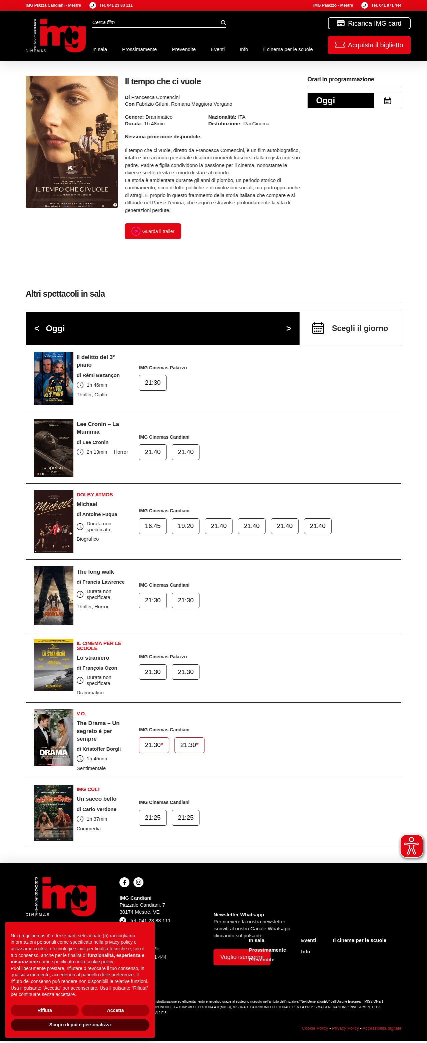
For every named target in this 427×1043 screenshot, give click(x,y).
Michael (88, 505)
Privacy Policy (345, 1029)
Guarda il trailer (153, 231)
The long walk (96, 573)
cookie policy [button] (99, 961)
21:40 (153, 455)
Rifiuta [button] (44, 1010)
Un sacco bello (98, 800)
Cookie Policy (315, 1029)
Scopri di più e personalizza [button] (80, 1024)
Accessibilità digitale (382, 1029)
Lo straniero (94, 659)
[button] (369, 45)
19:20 (185, 529)
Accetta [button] (115, 1010)
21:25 (153, 820)
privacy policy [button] (119, 942)
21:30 (153, 385)
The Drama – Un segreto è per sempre (99, 732)
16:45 (153, 529)
